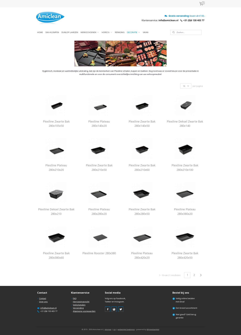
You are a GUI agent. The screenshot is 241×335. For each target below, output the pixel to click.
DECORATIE (133, 32)
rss (114, 329)
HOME (40, 32)
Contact (42, 298)
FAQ (75, 298)
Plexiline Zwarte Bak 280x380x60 (56, 255)
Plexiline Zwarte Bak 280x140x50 (141, 124)
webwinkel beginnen (126, 329)
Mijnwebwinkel (153, 329)
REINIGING (119, 32)
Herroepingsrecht (81, 301)
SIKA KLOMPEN (52, 32)
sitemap (108, 329)
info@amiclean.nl (48, 308)
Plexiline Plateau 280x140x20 (99, 124)
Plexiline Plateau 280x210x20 (56, 167)
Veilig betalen (79, 304)
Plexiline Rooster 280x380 (99, 253)
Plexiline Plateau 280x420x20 (142, 255)
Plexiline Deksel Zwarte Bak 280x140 (185, 124)
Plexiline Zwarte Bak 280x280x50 (141, 211)
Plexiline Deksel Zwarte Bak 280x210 (56, 211)
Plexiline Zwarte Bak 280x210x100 (184, 167)
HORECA (107, 32)
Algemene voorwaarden (84, 311)
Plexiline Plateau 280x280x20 (99, 211)
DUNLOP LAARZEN (69, 32)
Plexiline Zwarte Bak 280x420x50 (184, 255)
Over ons (43, 301)
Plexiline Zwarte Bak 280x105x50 (56, 124)
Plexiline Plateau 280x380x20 (185, 211)
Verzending (78, 308)
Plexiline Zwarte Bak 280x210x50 (99, 167)
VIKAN (145, 32)
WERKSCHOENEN (90, 32)
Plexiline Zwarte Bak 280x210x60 (141, 167)
